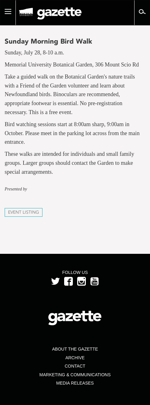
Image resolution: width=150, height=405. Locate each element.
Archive (75, 357)
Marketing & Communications (75, 374)
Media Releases (75, 383)
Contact (75, 366)
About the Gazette (75, 349)
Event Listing (23, 212)
